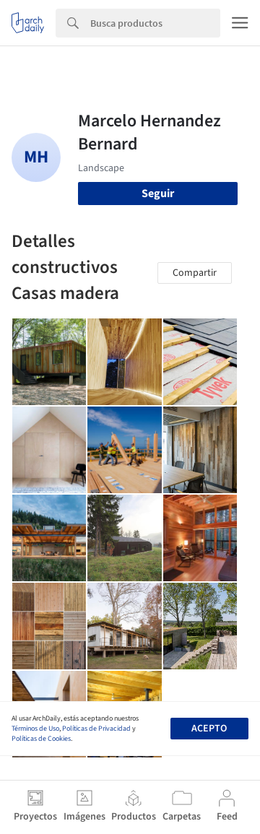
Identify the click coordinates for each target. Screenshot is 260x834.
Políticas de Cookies (41, 739)
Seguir (158, 193)
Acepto (209, 728)
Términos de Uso (35, 729)
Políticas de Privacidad (96, 729)
